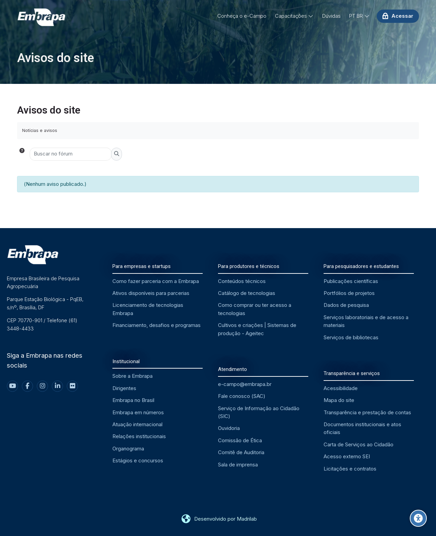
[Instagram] (42, 386)
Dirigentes (124, 388)
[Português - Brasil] (359, 16)
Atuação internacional (137, 424)
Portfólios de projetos (349, 293)
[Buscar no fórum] (71, 154)
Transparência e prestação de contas (367, 412)
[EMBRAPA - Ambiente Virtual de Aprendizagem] (41, 17)
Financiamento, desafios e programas (156, 325)
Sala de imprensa (238, 464)
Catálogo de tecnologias (246, 293)
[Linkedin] (57, 386)
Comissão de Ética (240, 440)
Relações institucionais (139, 436)
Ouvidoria (229, 428)
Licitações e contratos (350, 468)
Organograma (128, 448)
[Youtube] (12, 386)
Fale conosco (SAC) (241, 396)
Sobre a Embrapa (132, 376)
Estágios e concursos (137, 460)
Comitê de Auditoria (241, 452)
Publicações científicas (351, 281)
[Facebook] (27, 386)
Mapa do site (339, 400)
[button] (23, 154)
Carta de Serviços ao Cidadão (358, 444)
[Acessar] (398, 16)
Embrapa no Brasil (133, 400)
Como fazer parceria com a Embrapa (155, 281)
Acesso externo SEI (347, 456)
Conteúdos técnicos (242, 281)
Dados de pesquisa (346, 305)
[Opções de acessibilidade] (418, 518)
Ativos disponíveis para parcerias (150, 293)
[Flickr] (72, 386)
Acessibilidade (341, 388)
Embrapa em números (138, 412)
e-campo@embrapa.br (244, 384)
